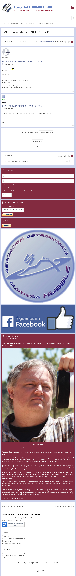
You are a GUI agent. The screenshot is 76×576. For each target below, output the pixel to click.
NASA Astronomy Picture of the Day (15, 539)
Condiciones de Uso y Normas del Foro (16, 555)
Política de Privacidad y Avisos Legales (16, 553)
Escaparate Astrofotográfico (46, 23)
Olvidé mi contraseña (8, 185)
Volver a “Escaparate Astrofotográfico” (17, 161)
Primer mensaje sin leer (46, 42)
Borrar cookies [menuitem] (61, 506)
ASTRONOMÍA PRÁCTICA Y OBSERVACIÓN (21, 23)
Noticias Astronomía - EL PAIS (13, 543)
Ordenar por (37, 137)
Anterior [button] (64, 42)
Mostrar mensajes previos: (37, 132)
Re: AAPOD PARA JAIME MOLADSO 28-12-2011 (23, 61)
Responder (8, 41)
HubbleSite (7, 541)
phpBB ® (29, 563)
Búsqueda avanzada (37, 41)
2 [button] (69, 42)
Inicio (4, 23)
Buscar (33, 41)
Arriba (72, 506)
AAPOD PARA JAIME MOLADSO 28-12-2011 (27, 32)
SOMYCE (6, 536)
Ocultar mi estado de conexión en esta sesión (17, 191)
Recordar (5, 188)
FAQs (5, 558)
